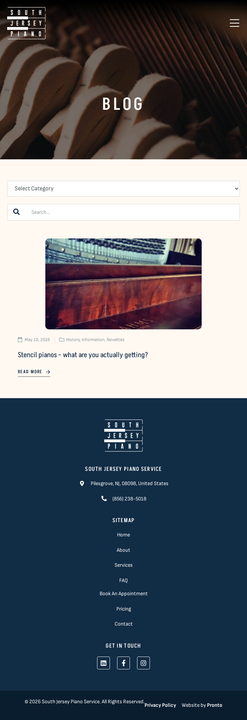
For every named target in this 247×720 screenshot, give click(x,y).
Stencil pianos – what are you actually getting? (83, 355)
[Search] (16, 212)
